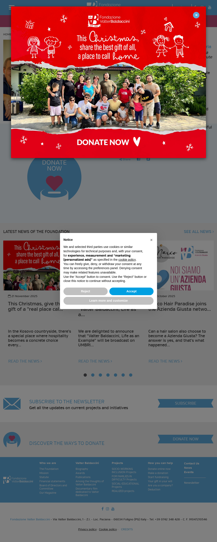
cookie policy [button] (127, 259)
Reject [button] (85, 291)
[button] (151, 239)
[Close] (196, 15)
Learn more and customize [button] (108, 300)
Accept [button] (131, 291)
